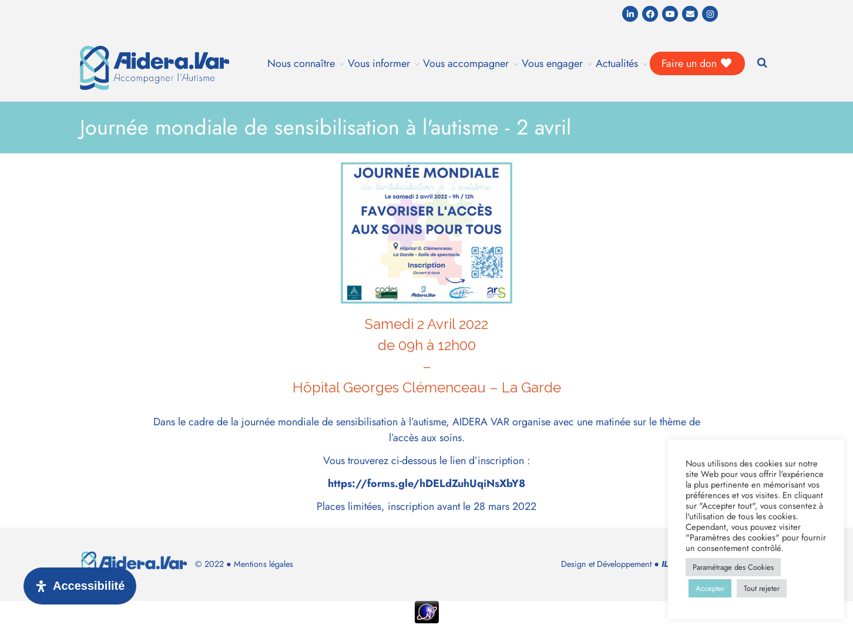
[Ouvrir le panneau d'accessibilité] (79, 586)
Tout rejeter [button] (762, 588)
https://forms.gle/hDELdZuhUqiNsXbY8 (426, 483)
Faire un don (697, 63)
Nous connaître (301, 63)
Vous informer (379, 63)
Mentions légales (263, 564)
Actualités (617, 63)
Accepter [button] (710, 588)
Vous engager (552, 63)
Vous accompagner (466, 63)
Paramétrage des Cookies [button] (733, 567)
